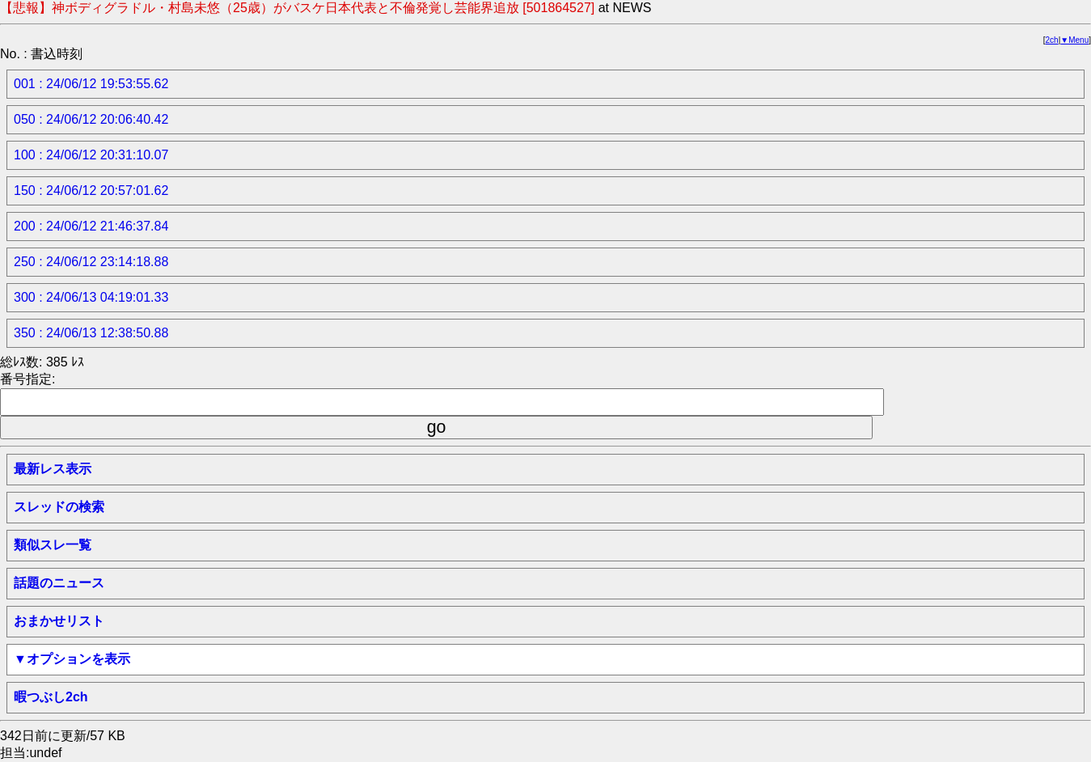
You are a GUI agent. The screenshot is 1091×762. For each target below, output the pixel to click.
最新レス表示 (52, 469)
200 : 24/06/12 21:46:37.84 (91, 226)
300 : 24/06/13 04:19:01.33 (91, 297)
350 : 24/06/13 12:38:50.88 (91, 333)
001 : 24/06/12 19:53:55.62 (91, 84)
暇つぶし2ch (51, 697)
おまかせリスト (59, 621)
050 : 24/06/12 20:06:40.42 (91, 119)
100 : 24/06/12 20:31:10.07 (91, 155)
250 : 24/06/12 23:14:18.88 (91, 262)
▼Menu (1074, 40)
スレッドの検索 (59, 507)
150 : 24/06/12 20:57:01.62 (91, 190)
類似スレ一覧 (52, 545)
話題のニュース (59, 583)
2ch (1052, 40)
